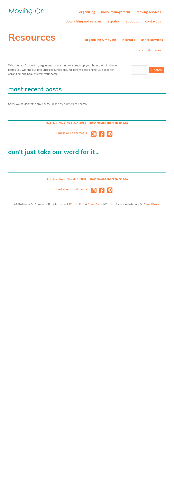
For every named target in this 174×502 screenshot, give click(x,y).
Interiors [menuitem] (128, 39)
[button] (156, 70)
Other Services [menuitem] (152, 39)
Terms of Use (77, 204)
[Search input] (139, 70)
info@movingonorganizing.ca (108, 122)
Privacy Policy (95, 204)
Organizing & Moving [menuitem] (100, 39)
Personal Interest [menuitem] (150, 50)
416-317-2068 (76, 122)
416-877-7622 (55, 122)
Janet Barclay (153, 204)
